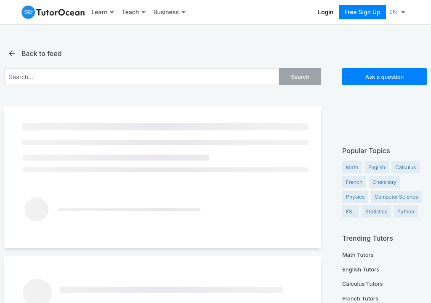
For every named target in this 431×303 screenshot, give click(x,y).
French (354, 182)
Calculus (405, 167)
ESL (350, 211)
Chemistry (384, 182)
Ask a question (384, 76)
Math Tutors (358, 254)
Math (352, 167)
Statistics (376, 211)
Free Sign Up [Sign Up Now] (362, 12)
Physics (355, 197)
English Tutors (360, 269)
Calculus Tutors (362, 283)
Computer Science (396, 197)
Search (300, 76)
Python (405, 211)
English (376, 167)
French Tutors (360, 298)
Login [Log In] (325, 12)
